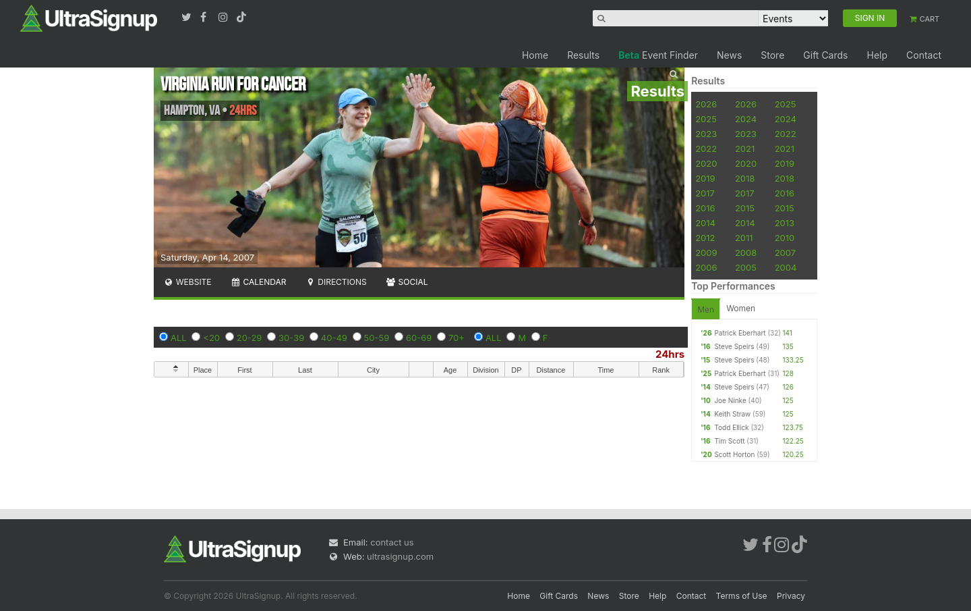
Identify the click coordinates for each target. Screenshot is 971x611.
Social (407, 282)
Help (876, 55)
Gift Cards (825, 55)
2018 (745, 178)
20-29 (249, 337)
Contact (923, 55)
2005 (746, 267)
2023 (706, 133)
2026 (706, 104)
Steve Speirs (734, 346)
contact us (391, 542)
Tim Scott (729, 441)
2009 (706, 252)
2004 (786, 267)
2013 (784, 222)
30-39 (291, 337)
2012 (705, 237)
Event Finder (658, 55)
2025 (785, 104)
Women (740, 308)
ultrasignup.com (400, 556)
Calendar (259, 282)
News (729, 55)
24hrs (669, 354)
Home (535, 55)
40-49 (334, 337)
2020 (706, 163)
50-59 (377, 337)
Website (187, 282)
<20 (211, 337)
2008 (746, 252)
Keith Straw (732, 414)
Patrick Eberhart (739, 333)
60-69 (419, 337)
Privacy (791, 596)
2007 (785, 252)
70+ (456, 337)
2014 (705, 222)
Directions (335, 282)
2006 (706, 267)
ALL (179, 337)
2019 (784, 163)
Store (772, 55)
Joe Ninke (730, 400)
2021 (745, 148)
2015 (745, 208)
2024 (746, 118)
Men (705, 309)
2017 (705, 193)
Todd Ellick (731, 427)
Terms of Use (741, 596)
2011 (744, 237)
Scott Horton (734, 454)
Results (583, 55)
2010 (785, 237)
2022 (785, 133)
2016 (784, 193)
